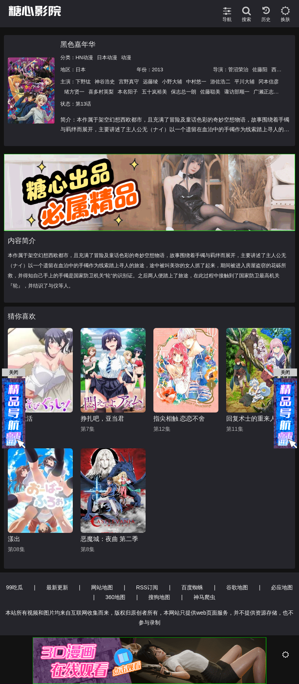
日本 (81, 69)
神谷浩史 (105, 82)
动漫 (126, 57)
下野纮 (83, 82)
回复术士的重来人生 (254, 418)
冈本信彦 (269, 82)
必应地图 (282, 587)
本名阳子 (128, 92)
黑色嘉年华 (77, 44)
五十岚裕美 (154, 92)
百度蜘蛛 (192, 587)
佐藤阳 (259, 69)
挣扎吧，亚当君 (102, 418)
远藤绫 (150, 82)
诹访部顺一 (237, 92)
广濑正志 (263, 92)
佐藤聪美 (210, 92)
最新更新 (57, 587)
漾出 (14, 539)
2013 (157, 69)
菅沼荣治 (238, 69)
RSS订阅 (147, 587)
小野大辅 (172, 82)
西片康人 (281, 69)
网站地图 (102, 587)
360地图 (115, 597)
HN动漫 (84, 57)
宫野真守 (129, 82)
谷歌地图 (237, 587)
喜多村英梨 (101, 92)
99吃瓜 (14, 587)
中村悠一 (196, 82)
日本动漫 (107, 57)
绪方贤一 (74, 92)
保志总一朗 (183, 92)
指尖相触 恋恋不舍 (179, 418)
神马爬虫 (204, 597)
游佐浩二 (220, 82)
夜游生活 (20, 418)
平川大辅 (244, 82)
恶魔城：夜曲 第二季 (109, 539)
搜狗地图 (159, 597)
